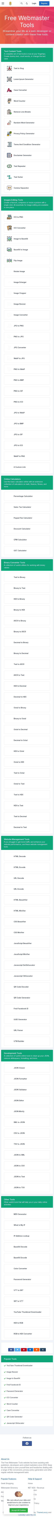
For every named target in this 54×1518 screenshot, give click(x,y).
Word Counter (12, 1404)
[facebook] (27, 1443)
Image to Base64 (13, 1378)
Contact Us (32, 1494)
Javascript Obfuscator (15, 1423)
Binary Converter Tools (14, 562)
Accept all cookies (19, 1510)
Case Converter (13, 1410)
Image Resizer (12, 1372)
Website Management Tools (16, 839)
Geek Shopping (7, 1483)
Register (44, 3)
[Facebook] (11, 1349)
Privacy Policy (33, 1503)
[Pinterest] (24, 1349)
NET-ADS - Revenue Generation (36, 1489)
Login (34, 3)
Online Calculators (12, 479)
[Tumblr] (43, 1349)
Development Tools (13, 1053)
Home (30, 1483)
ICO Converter (12, 1397)
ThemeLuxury (42, 1512)
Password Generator (15, 1391)
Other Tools (9, 1199)
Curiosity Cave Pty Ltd (27, 1515)
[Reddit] (36, 1349)
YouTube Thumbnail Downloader (20, 1365)
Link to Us (32, 1499)
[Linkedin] (30, 1349)
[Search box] (21, 3)
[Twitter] (17, 1349)
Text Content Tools (12, 51)
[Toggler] (3, 3)
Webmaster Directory (9, 1488)
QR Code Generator (14, 1417)
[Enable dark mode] (27, 3)
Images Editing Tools (13, 200)
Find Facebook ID (14, 1385)
